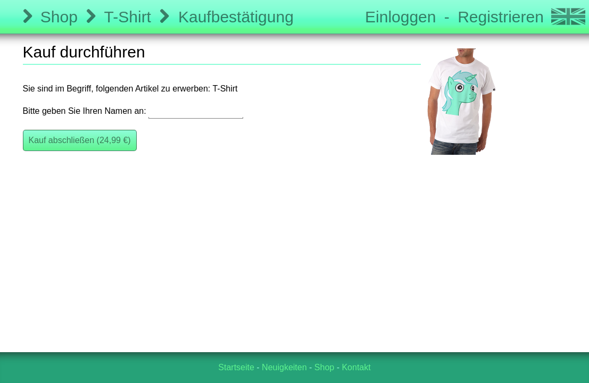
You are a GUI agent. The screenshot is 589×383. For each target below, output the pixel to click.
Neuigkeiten (284, 367)
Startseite (236, 367)
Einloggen (400, 17)
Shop (59, 17)
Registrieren (501, 17)
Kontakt (356, 367)
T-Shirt (127, 17)
